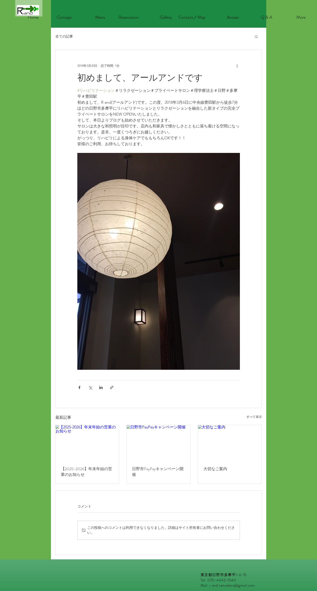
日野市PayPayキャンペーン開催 (157, 471)
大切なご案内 (215, 469)
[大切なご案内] (230, 443)
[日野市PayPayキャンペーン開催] (158, 443)
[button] (256, 36)
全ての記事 (64, 36)
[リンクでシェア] (112, 387)
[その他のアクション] (237, 65)
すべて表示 (254, 417)
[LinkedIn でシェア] (101, 387)
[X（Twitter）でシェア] (90, 387)
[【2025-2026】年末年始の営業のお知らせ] (87, 443)
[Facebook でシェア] (79, 387)
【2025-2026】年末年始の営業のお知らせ (86, 471)
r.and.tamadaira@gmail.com (232, 585)
